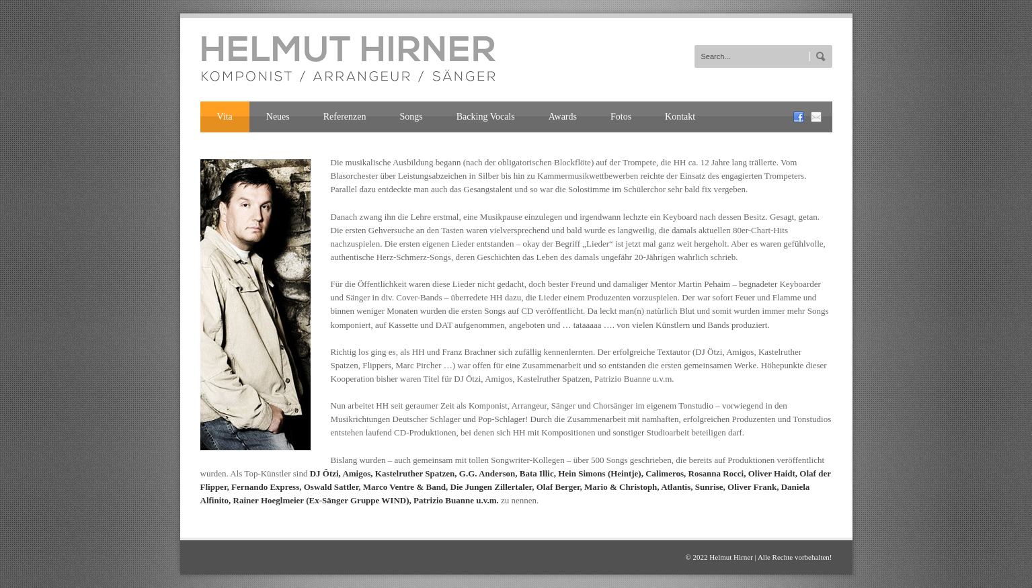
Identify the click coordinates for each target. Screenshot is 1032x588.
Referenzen (344, 117)
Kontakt (680, 117)
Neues (278, 117)
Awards (563, 117)
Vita (225, 117)
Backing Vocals (486, 117)
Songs (411, 117)
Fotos (620, 117)
